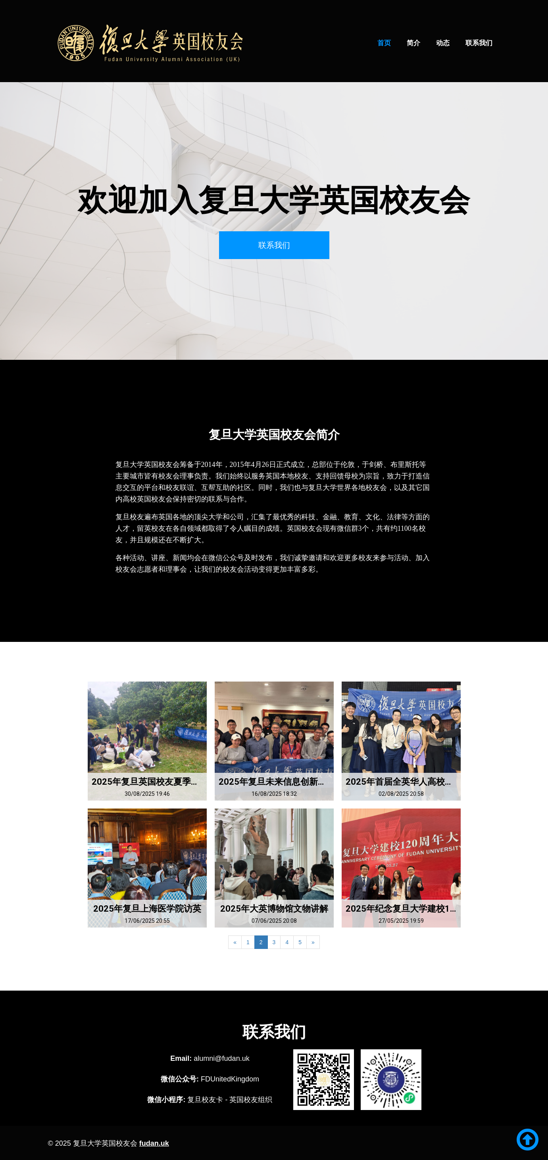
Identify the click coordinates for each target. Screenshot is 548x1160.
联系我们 (478, 43)
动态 (443, 43)
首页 (384, 43)
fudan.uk (154, 1143)
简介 (413, 43)
